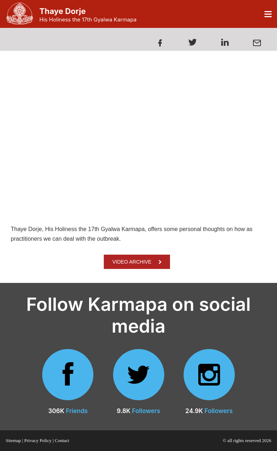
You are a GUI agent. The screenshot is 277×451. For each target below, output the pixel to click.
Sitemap (13, 440)
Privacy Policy (38, 440)
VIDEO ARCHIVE (136, 262)
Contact (62, 440)
